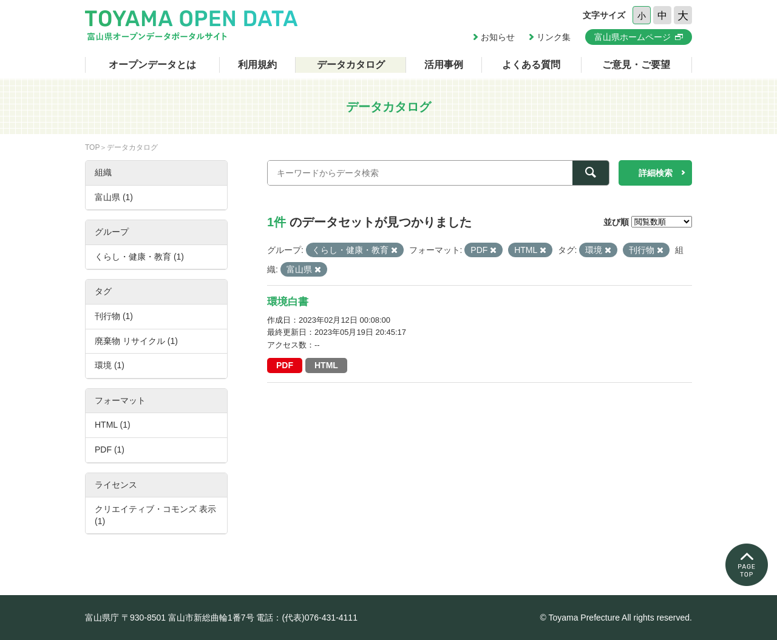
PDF (284, 365)
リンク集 (554, 37)
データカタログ (351, 64)
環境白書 (287, 302)
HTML (326, 365)
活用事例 (443, 64)
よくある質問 (531, 64)
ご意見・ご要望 (636, 64)
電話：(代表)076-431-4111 (307, 617)
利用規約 (257, 64)
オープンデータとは (152, 64)
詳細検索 (656, 173)
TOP (92, 147)
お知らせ (498, 37)
